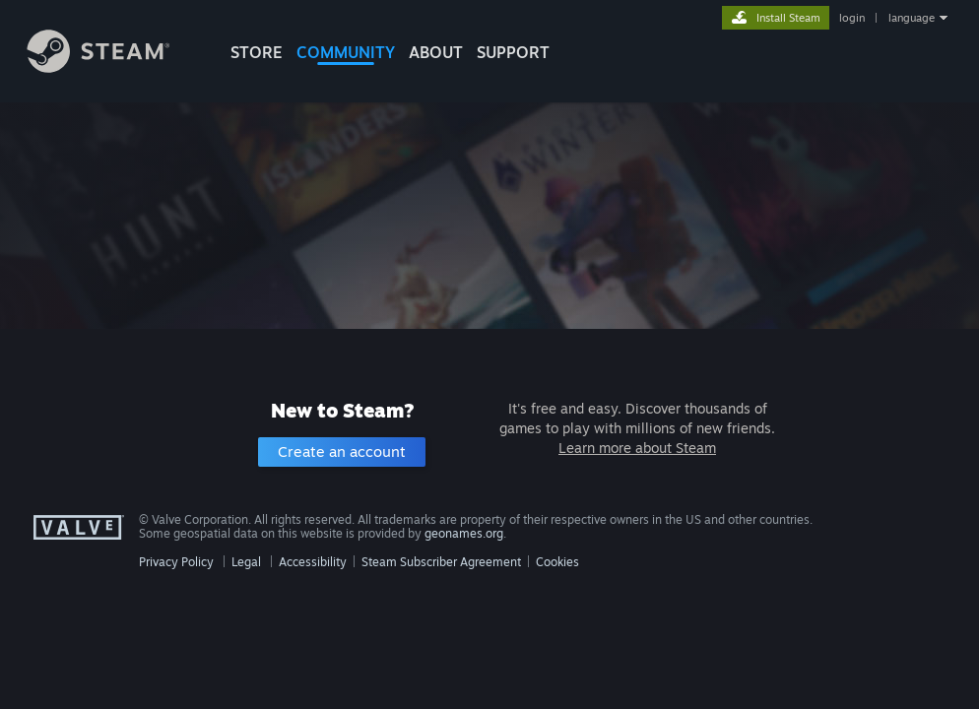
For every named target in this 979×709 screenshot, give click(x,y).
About (436, 52)
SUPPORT (513, 52)
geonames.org (463, 533)
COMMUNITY (345, 52)
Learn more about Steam (637, 447)
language (911, 18)
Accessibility (313, 561)
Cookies (557, 561)
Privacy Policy (176, 561)
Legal (246, 561)
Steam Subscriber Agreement (441, 561)
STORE (256, 52)
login (852, 18)
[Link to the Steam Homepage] (113, 67)
